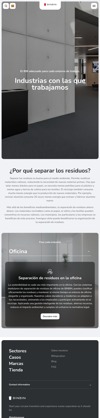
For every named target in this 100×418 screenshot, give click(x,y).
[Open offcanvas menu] (94, 6)
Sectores (17, 351)
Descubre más (50, 316)
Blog (53, 361)
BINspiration (58, 356)
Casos (15, 357)
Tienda (16, 370)
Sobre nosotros (59, 350)
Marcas (16, 363)
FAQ (53, 367)
